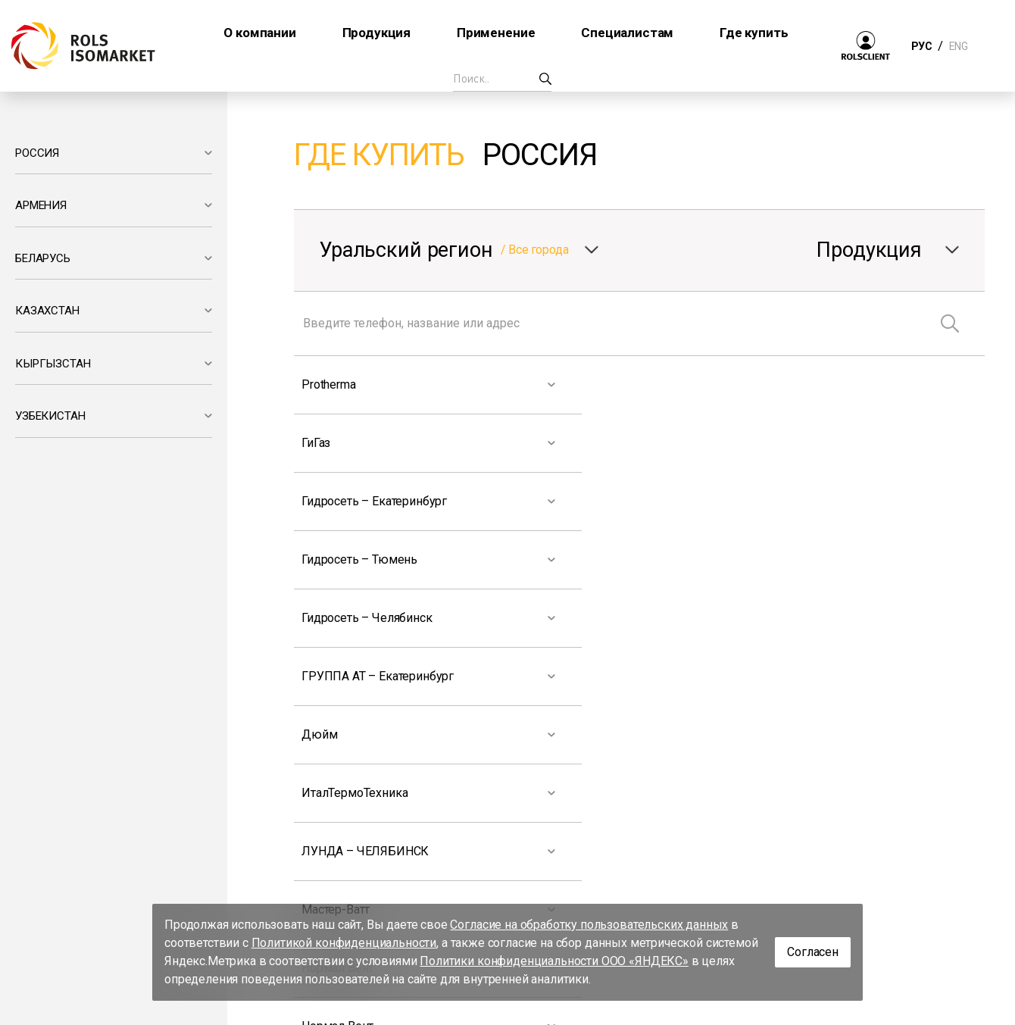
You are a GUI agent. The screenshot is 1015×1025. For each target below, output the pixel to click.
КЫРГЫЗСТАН (52, 363)
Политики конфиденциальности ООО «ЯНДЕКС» (554, 961)
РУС (921, 46)
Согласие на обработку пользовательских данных (589, 924)
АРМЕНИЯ (41, 205)
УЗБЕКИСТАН (50, 416)
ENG (958, 46)
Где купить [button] (754, 32)
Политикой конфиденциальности (344, 943)
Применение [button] (496, 32)
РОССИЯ (37, 153)
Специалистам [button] (627, 32)
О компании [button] (259, 32)
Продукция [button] (376, 32)
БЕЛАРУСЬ (42, 258)
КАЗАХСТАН (47, 310)
